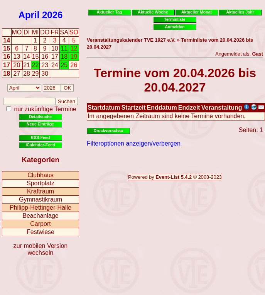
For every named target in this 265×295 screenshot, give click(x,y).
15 (6, 48)
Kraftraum (40, 191)
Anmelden (175, 26)
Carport (40, 223)
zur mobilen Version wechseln (41, 249)
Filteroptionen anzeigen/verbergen (134, 143)
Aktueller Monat (196, 12)
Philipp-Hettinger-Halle (40, 207)
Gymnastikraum (40, 199)
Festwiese (40, 232)
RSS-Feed (40, 137)
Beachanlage (40, 215)
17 (6, 65)
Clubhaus (40, 175)
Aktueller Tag (109, 12)
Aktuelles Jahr (240, 12)
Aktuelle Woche (153, 12)
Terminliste (174, 19)
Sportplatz (40, 183)
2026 (52, 15)
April (29, 15)
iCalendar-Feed (40, 144)
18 (6, 73)
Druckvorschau (108, 130)
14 (6, 40)
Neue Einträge (40, 124)
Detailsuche (40, 116)
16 (6, 56)
